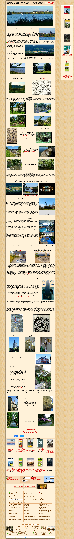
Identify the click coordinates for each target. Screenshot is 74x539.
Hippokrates (41, 246)
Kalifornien (35, 532)
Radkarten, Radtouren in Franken (12, 479)
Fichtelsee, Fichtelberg (13, 517)
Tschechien (35, 531)
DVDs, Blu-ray (21, 486)
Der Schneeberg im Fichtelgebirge (30, 493)
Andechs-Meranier (29, 33)
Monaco (43, 530)
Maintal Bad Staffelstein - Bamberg (44, 517)
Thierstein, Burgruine (13, 505)
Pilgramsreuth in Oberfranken (29, 516)
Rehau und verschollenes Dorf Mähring (31, 517)
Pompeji (15, 267)
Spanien (51, 531)
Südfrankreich (43, 529)
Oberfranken (50, 3)
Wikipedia (43, 78)
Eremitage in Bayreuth (10, 42)
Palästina (44, 528)
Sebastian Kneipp (37, 270)
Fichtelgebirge (51, 2)
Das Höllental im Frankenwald (43, 502)
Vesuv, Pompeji (35, 528)
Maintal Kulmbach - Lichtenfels (44, 519)
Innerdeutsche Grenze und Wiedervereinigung (18, 532)
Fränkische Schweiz (42, 507)
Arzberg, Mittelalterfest (13, 513)
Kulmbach (40, 495)
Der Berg (26, 513)
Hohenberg (33, 151)
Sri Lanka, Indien (43, 532)
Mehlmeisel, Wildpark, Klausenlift (15, 519)
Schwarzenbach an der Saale (29, 508)
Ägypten (35, 527)
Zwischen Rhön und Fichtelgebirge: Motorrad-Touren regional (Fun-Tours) (30, 449)
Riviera (35, 530)
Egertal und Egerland (13, 495)
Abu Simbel (27, 273)
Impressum (51, 533)
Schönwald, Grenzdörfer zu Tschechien (31, 519)
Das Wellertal (11, 496)
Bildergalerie (18, 529)
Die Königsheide (27, 511)
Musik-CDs (16, 486)
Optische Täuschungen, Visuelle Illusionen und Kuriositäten (18, 531)
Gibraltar (51, 532)
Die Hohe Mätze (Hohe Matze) (29, 514)
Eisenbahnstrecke (44, 516)
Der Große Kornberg (27, 502)
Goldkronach (26, 510)
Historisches (18, 528)
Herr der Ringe (9, 533)
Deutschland (35, 533)
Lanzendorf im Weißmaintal (43, 514)
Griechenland (43, 527)
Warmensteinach (12, 516)
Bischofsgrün (11, 508)
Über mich (51, 534)
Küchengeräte (33, 486)
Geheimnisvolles (18, 527)
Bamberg (40, 498)
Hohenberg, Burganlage (28, 505)
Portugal (43, 531)
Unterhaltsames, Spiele (21, 533)
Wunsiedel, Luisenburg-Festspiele (15, 504)
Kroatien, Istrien (43, 526)
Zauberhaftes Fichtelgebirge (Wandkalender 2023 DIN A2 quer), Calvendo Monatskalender (11, 448)
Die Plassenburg (41, 496)
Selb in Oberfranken (27, 520)
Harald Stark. (19, 387)
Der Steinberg (26, 507)
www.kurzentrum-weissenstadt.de (30, 195)
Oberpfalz (43, 533)
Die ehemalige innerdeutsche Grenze (45, 508)
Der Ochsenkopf (27, 495)
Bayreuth (40, 493)
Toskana (35, 529)
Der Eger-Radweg (12, 498)
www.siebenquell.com (41, 303)
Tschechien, (24, 152)
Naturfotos (26, 527)
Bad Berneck (11, 214)
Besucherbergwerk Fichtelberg (29, 496)
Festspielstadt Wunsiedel (42, 501)
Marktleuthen (26, 151)
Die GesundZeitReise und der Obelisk (23, 296)
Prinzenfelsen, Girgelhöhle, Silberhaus (16, 520)
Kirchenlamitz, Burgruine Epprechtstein (16, 502)
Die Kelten (26, 528)
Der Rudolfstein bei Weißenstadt (29, 498)
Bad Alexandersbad (20, 214)
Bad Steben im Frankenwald (43, 505)
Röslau (10, 501)
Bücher (9, 534)
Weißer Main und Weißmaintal (14, 507)
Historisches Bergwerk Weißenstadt (30, 499)
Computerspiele (27, 486)
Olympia (20, 250)
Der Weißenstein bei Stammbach (44, 511)
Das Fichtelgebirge (41, 499)
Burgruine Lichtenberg (42, 504)
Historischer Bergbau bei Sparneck (44, 510)
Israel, (42, 528)
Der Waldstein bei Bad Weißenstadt (30, 501)
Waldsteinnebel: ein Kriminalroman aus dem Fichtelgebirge (50, 468)
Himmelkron (40, 513)
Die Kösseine (26, 504)
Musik (26, 534)
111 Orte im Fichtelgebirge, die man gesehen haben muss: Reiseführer (40, 449)
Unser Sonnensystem (21, 530)
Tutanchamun (26, 529)
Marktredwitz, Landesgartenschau (15, 514)
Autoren (18, 534)
